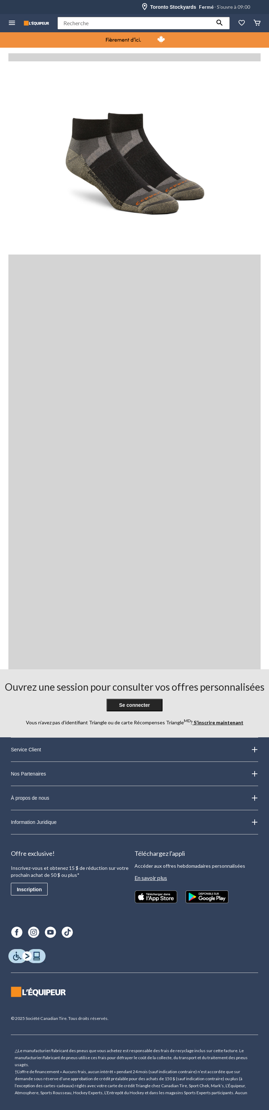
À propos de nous (134, 797)
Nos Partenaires (134, 773)
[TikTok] (67, 932)
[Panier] (257, 23)
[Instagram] (33, 932)
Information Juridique (134, 822)
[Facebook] (16, 932)
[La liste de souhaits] (241, 23)
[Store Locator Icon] (144, 7)
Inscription (29, 889)
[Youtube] (50, 932)
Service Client (134, 749)
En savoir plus (150, 877)
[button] (219, 23)
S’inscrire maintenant (218, 722)
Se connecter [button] (134, 705)
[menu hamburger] (11, 23)
